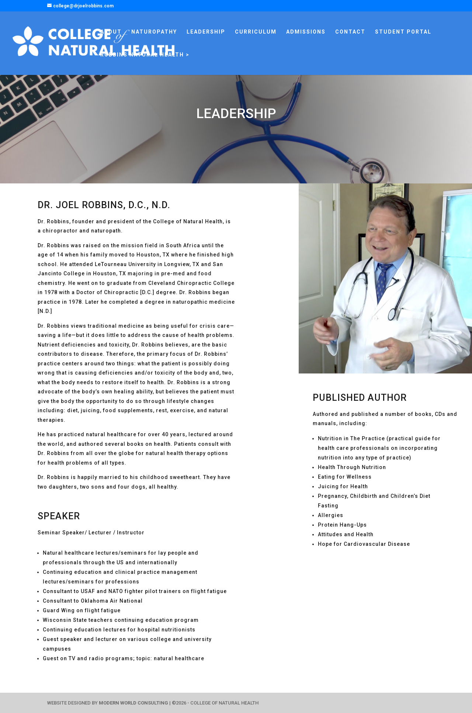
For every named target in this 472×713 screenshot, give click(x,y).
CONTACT (350, 32)
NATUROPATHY (154, 32)
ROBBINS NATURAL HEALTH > (145, 55)
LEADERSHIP (206, 32)
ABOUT (111, 32)
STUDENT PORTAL (403, 32)
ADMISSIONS (306, 32)
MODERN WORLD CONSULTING (133, 703)
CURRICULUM (256, 32)
